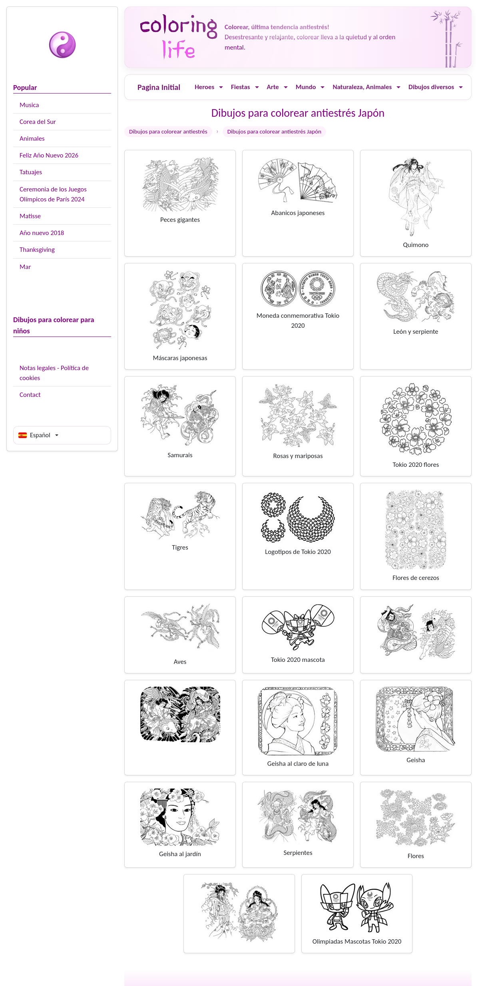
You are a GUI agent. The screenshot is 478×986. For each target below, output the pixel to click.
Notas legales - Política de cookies (54, 373)
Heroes (204, 87)
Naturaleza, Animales (362, 87)
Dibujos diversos (431, 87)
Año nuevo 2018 (42, 233)
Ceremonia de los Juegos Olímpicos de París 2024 (53, 194)
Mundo (306, 87)
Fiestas (240, 87)
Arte (273, 87)
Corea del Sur (38, 122)
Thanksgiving (37, 249)
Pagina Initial (158, 87)
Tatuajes (31, 172)
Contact (30, 394)
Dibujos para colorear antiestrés (168, 131)
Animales (32, 138)
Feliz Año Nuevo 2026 (49, 155)
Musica (29, 105)
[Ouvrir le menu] (221, 87)
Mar (25, 267)
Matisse (30, 216)
